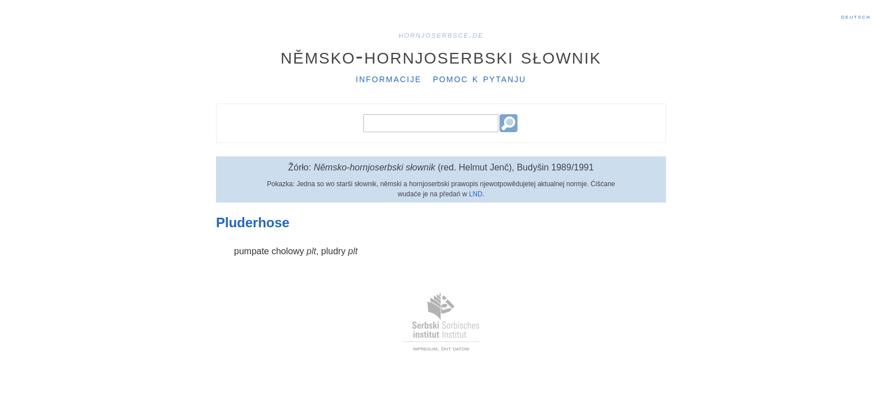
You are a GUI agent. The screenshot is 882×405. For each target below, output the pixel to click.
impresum (425, 348)
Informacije (389, 78)
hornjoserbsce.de (441, 34)
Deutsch (856, 16)
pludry (333, 251)
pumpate (251, 251)
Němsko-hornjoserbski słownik (441, 55)
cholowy (288, 251)
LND (476, 194)
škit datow (455, 348)
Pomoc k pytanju (479, 78)
